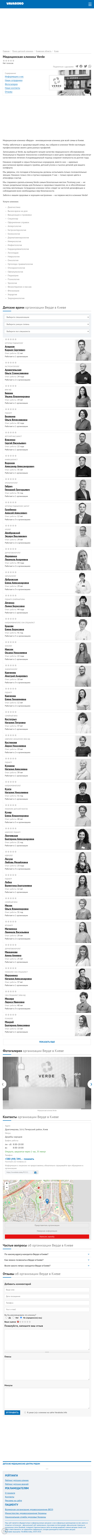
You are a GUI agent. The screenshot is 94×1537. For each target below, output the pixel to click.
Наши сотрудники (13, 80)
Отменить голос (18, 1322)
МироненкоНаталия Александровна (18, 977)
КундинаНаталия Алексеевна (16, 767)
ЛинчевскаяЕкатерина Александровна (19, 837)
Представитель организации (47, 1225)
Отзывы (8, 91)
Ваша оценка (10, 1322)
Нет (17, 1318)
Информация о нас (14, 76)
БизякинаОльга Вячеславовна (16, 418)
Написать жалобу (47, 1236)
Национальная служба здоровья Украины (25, 1517)
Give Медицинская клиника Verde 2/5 (23, 1322)
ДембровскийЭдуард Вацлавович (16, 534)
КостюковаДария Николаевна (15, 744)
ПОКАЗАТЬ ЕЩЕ (47, 1041)
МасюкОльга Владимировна (16, 907)
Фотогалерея (11, 84)
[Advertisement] (47, 27)
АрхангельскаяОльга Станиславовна (16, 371)
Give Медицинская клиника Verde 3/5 (25, 1322)
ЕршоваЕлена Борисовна (14, 627)
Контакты (9, 1496)
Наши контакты (12, 87)
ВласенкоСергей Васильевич (15, 441)
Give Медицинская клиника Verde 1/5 (20, 1322)
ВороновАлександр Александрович (19, 464)
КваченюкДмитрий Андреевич (16, 674)
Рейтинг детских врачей (16, 1484)
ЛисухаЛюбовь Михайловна (16, 860)
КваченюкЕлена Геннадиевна (15, 697)
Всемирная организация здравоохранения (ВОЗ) (29, 1509)
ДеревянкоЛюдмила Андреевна (16, 557)
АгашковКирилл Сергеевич (15, 348)
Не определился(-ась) (32, 1318)
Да (10, 1318)
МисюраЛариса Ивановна (14, 1000)
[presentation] (4, 1084)
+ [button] (7, 1184)
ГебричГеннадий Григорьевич (17, 488)
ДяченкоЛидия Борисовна (15, 604)
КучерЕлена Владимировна (17, 814)
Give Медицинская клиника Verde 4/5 (27, 1322)
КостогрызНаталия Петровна (15, 721)
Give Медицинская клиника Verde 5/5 (30, 1322)
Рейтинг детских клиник (17, 1480)
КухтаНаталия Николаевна (16, 790)
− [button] (7, 1188)
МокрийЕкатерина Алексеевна (17, 1023)
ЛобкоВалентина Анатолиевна (18, 884)
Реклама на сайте (13, 1500)
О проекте (10, 1493)
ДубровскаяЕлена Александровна (17, 581)
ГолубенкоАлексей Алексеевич (16, 511)
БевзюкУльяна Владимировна (17, 394)
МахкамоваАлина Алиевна (13, 953)
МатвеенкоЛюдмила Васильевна (17, 930)
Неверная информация (47, 1231)
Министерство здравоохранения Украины (26, 1513)
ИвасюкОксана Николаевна (16, 651)
